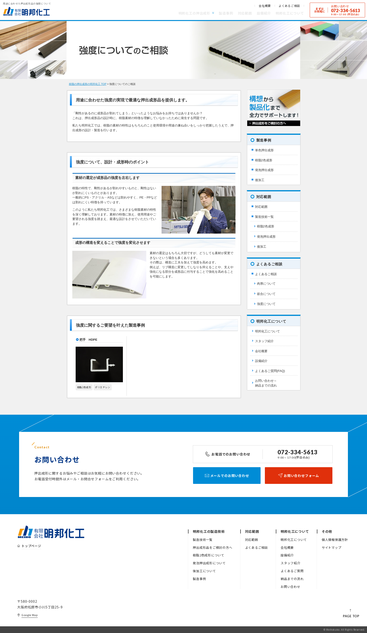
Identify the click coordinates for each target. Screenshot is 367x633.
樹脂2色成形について (208, 555)
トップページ (31, 546)
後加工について (204, 571)
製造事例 (226, 13)
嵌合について (266, 294)
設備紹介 (264, 13)
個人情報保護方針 (335, 539)
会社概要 (265, 6)
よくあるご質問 (292, 571)
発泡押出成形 (264, 170)
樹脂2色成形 (263, 160)
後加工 (259, 180)
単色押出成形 (264, 150)
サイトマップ (331, 547)
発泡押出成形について (209, 563)
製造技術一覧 (264, 217)
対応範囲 (245, 13)
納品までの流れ (292, 578)
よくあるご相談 (289, 6)
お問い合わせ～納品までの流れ (266, 383)
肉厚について (266, 283)
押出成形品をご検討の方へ (212, 547)
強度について (266, 304)
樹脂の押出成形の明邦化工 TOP (87, 84)
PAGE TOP (351, 616)
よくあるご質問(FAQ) (270, 371)
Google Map (29, 615)
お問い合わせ (290, 586)
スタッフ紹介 (264, 341)
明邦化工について (290, 13)
